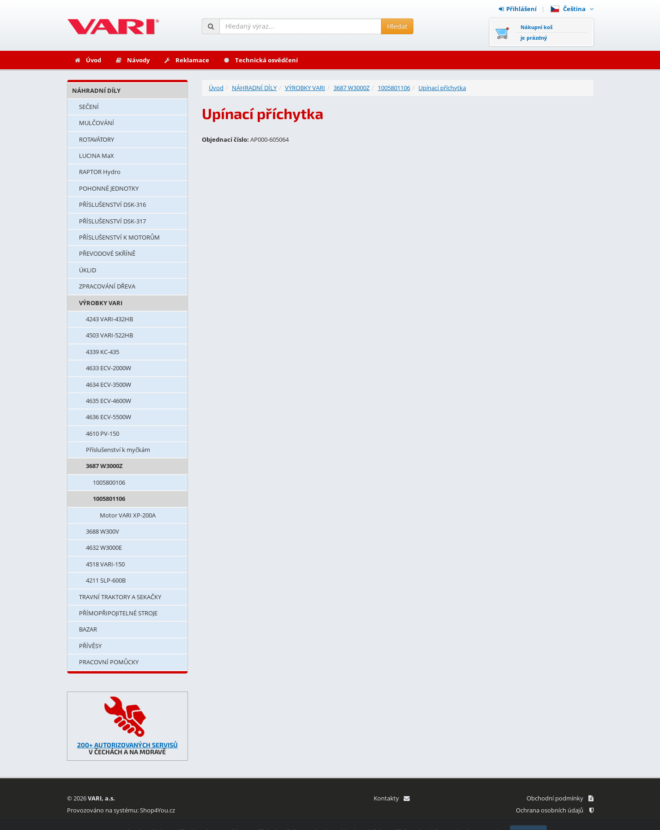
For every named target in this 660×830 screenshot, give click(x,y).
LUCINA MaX (96, 155)
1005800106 (109, 482)
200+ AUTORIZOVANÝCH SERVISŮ (127, 745)
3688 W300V (102, 531)
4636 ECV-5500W (108, 417)
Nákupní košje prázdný (536, 32)
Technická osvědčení (260, 60)
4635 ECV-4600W (108, 401)
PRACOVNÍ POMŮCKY (109, 662)
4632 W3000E (104, 547)
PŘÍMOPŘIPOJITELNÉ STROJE (118, 613)
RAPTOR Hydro (100, 172)
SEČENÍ (89, 106)
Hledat (397, 26)
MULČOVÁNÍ (96, 123)
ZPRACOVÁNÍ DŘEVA (107, 286)
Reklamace (186, 60)
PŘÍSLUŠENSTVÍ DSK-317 (112, 221)
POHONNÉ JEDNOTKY (109, 188)
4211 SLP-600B (106, 580)
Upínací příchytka (442, 88)
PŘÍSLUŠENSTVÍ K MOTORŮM (119, 237)
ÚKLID (87, 270)
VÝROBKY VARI (100, 303)
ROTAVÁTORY (96, 139)
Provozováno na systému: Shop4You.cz (121, 810)
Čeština (572, 9)
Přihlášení (518, 9)
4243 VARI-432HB (109, 319)
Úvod (87, 60)
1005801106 (109, 498)
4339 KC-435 (102, 352)
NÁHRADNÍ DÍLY (96, 90)
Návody (132, 60)
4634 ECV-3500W (108, 384)
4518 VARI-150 (105, 564)
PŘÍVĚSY (90, 646)
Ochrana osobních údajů (554, 810)
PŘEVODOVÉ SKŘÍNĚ (107, 253)
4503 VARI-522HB (109, 335)
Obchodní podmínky (560, 798)
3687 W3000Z (104, 466)
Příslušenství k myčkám (118, 449)
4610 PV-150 (102, 433)
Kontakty (391, 798)
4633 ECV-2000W (108, 368)
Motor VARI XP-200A (128, 515)
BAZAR (88, 629)
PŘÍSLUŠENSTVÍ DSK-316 (112, 204)
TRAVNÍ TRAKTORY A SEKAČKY (120, 597)
